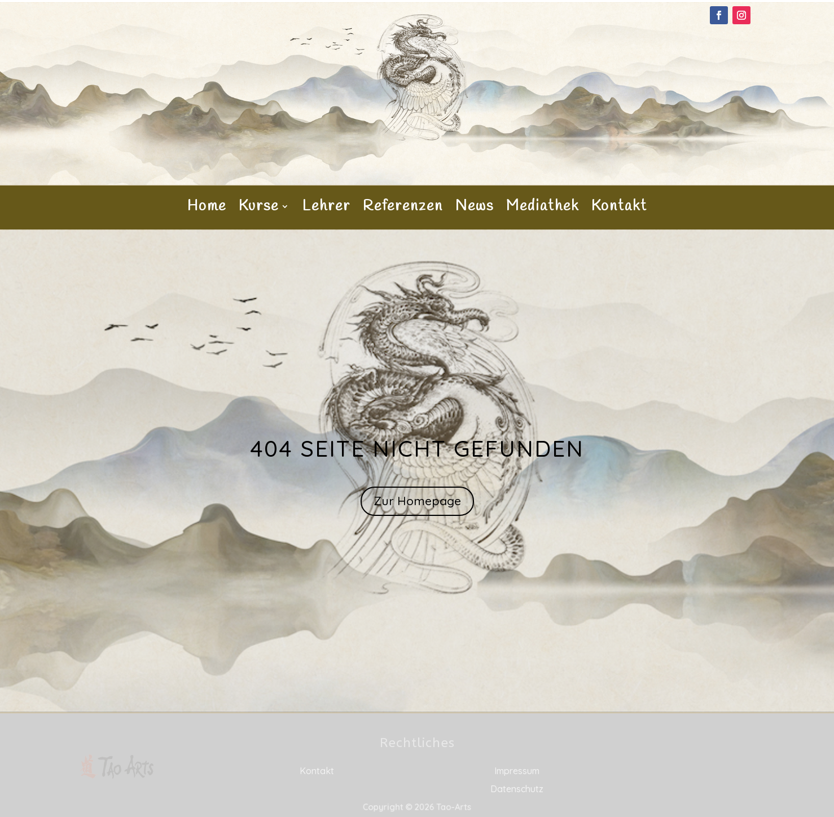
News (474, 208)
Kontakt (619, 208)
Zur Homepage (417, 500)
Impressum (516, 770)
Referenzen (403, 208)
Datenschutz (516, 788)
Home (206, 208)
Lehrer (326, 208)
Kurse (259, 208)
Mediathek (542, 208)
